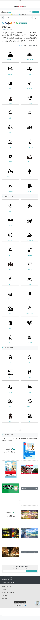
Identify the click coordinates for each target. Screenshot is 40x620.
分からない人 (30, 147)
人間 (30, 176)
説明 (10, 377)
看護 (10, 132)
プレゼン (30, 103)
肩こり (29, 299)
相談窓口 (10, 74)
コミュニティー (29, 59)
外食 (30, 225)
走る (30, 132)
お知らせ (30, 269)
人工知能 (10, 161)
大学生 (10, 392)
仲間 (10, 269)
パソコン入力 (10, 191)
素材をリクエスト (31, 571)
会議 (30, 74)
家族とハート (10, 299)
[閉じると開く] (1, 615)
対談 (10, 406)
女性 (10, 118)
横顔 (10, 328)
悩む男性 (30, 255)
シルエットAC (5, 29)
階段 (10, 211)
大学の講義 (29, 342)
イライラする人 (29, 88)
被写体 (10, 103)
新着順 (20, 45)
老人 (10, 284)
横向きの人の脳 (29, 313)
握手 (30, 377)
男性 (10, 147)
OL (10, 362)
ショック (10, 240)
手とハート (29, 406)
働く (30, 211)
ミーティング (10, 225)
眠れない (30, 161)
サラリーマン (10, 59)
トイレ (29, 191)
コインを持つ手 (29, 240)
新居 (10, 313)
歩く (10, 342)
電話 (10, 88)
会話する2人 (10, 176)
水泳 (30, 284)
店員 (10, 421)
